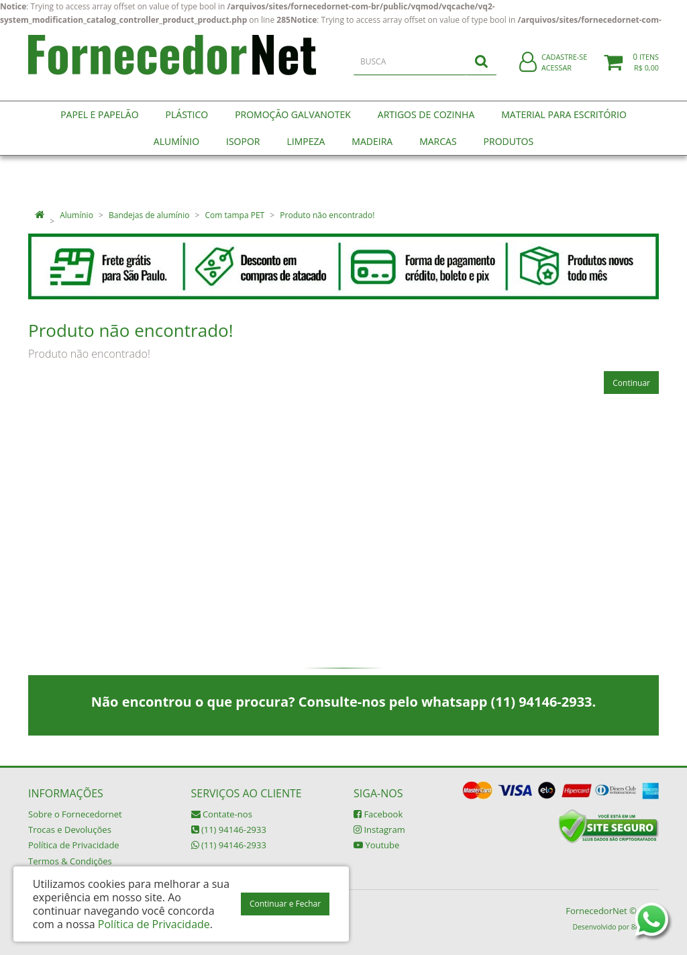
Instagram (379, 829)
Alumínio (76, 215)
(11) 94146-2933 (228, 829)
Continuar (631, 383)
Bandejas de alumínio (149, 215)
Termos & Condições (70, 861)
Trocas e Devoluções (69, 829)
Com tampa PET (235, 215)
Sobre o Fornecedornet (75, 814)
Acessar (556, 76)
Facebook (378, 814)
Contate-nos (221, 814)
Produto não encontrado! (327, 215)
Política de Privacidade (73, 845)
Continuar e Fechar (285, 903)
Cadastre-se (564, 65)
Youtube (376, 845)
